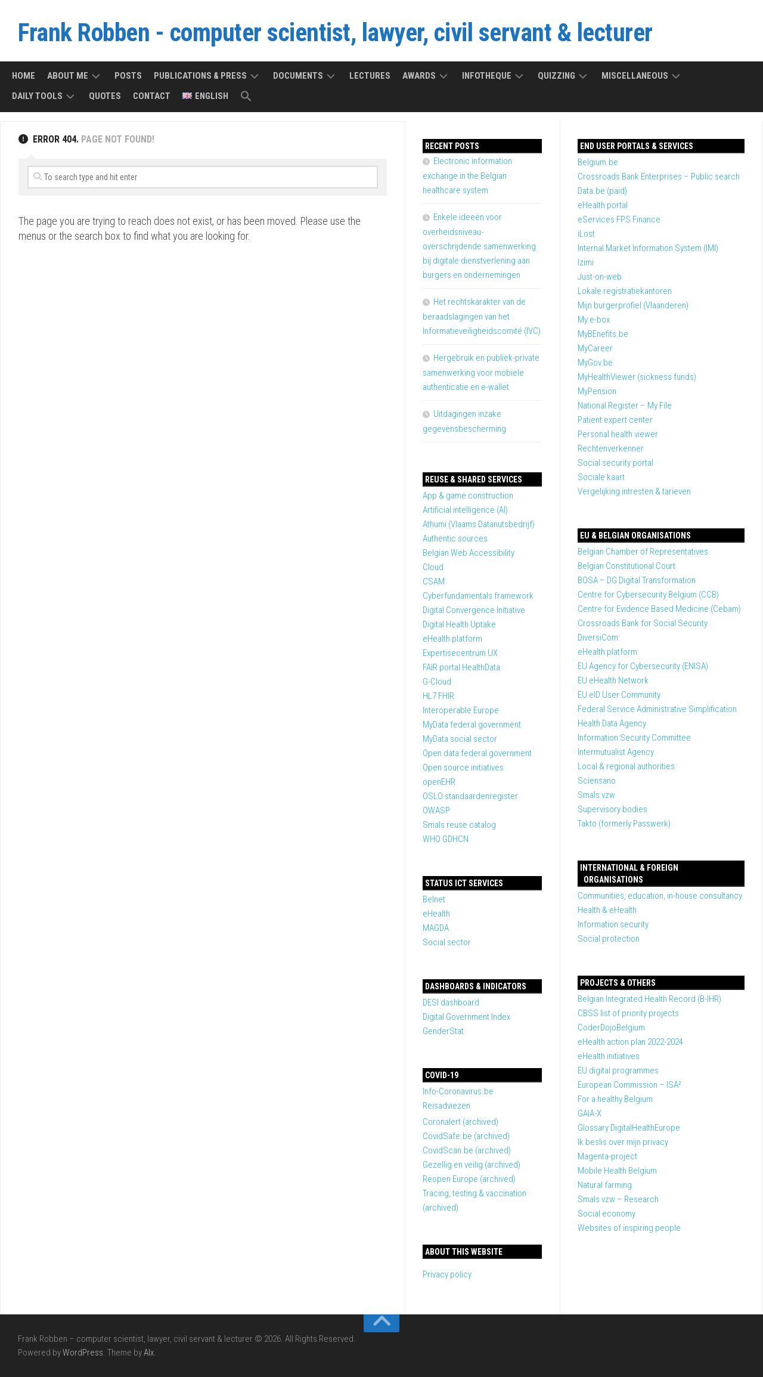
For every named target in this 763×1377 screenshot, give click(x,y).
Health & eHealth (607, 910)
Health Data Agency (612, 723)
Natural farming (605, 1185)
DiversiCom (598, 637)
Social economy (606, 1213)
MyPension (597, 391)
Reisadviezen (446, 1105)
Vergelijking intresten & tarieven (634, 491)
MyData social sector (460, 739)
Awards (419, 75)
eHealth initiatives (609, 1056)
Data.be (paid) (602, 190)
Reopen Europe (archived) (469, 1179)
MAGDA (436, 928)
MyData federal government (472, 724)
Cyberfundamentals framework (478, 595)
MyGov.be (595, 362)
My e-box (594, 319)
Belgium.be (598, 162)
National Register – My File (625, 405)
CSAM (434, 581)
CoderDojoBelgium (611, 1027)
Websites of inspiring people (629, 1228)
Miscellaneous (634, 75)
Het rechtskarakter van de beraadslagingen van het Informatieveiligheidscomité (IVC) (482, 316)
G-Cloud (437, 681)
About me (67, 75)
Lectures (369, 75)
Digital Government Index (466, 1016)
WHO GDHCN (446, 839)
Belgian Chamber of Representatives (643, 551)
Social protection (609, 938)
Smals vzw (596, 795)
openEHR (439, 781)
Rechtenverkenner (611, 448)
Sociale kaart (601, 477)
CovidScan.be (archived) (467, 1150)
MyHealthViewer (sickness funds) (637, 377)
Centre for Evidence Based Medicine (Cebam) (659, 609)
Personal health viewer (618, 434)
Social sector (447, 942)
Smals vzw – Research (618, 1199)
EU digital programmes (618, 1070)
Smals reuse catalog (459, 824)
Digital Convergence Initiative (474, 610)
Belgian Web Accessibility (468, 552)
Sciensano (597, 780)
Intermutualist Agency (616, 752)
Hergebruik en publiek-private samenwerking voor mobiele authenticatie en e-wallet (481, 372)
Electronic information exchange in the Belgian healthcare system (467, 176)
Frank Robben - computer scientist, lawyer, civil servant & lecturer (335, 32)
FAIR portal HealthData (461, 667)
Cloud (433, 567)
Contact (151, 96)
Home (23, 75)
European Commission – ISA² (629, 1084)
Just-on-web (600, 276)
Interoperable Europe (461, 710)
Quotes (105, 96)
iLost (586, 233)
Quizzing (556, 75)
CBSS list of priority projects (628, 1013)
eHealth (436, 913)
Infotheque (486, 75)
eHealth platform (607, 651)
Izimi (586, 262)
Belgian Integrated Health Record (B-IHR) (649, 999)
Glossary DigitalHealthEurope (629, 1127)
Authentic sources (455, 538)
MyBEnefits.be (603, 334)
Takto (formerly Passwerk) (624, 823)
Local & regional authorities (626, 766)
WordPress (83, 1352)
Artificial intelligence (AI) (465, 510)
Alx (149, 1352)
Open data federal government (477, 753)
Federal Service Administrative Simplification (657, 709)
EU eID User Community (619, 694)
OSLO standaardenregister (470, 796)
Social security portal (615, 462)
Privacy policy (447, 1274)
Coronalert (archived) (460, 1121)
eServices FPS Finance (619, 219)
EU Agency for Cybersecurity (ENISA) (643, 666)
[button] (246, 97)
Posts (128, 75)
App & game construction (468, 495)
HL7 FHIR (438, 696)
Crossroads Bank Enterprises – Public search (659, 176)
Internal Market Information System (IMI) (648, 248)
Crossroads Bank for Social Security (643, 623)
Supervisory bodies (612, 809)
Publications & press (200, 75)
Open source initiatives (463, 767)
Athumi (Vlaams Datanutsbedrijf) (479, 524)
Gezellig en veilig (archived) (471, 1164)
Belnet (434, 899)
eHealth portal (603, 205)
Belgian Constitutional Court (626, 566)
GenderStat (443, 1031)
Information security (613, 924)
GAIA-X (589, 1113)
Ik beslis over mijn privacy (623, 1142)
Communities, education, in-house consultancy (660, 895)
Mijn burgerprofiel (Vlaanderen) (633, 305)
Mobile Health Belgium (617, 1170)
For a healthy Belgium (615, 1099)
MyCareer (595, 348)
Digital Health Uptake (459, 624)
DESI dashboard (451, 1002)
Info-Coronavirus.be (458, 1091)
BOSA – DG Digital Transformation (637, 580)
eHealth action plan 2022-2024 (630, 1041)
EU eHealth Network (613, 680)
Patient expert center (615, 419)
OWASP (436, 810)
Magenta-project (607, 1156)
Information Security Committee (634, 737)
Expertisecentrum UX (460, 653)
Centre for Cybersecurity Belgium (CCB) (648, 594)
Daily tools (37, 96)
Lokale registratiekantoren (625, 291)
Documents (298, 75)
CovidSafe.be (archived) (466, 1136)
